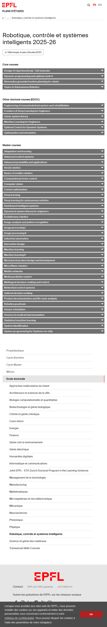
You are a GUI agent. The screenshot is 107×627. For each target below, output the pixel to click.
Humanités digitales (21, 456)
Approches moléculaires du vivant (29, 386)
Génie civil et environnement (26, 442)
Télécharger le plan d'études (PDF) (23, 52)
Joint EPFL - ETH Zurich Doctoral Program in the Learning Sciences (48, 470)
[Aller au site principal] (3, 18)
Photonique (16, 520)
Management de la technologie (27, 477)
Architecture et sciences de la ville (29, 393)
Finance (14, 435)
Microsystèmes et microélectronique (30, 498)
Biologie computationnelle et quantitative (33, 400)
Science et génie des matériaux (27, 541)
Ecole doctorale (15, 379)
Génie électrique (19, 449)
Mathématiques (18, 491)
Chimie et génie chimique (24, 414)
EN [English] (100, 5)
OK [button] (91, 614)
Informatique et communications (28, 463)
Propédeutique (15, 350)
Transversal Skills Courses (24, 548)
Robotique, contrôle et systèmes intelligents (35, 534)
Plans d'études (13, 11)
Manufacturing (18, 484)
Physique (14, 527)
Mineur (10, 371)
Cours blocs (16, 421)
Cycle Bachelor (15, 357)
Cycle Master (14, 364)
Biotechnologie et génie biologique (29, 407)
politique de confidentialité (19, 618)
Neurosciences (18, 513)
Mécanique (16, 506)
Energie (14, 428)
